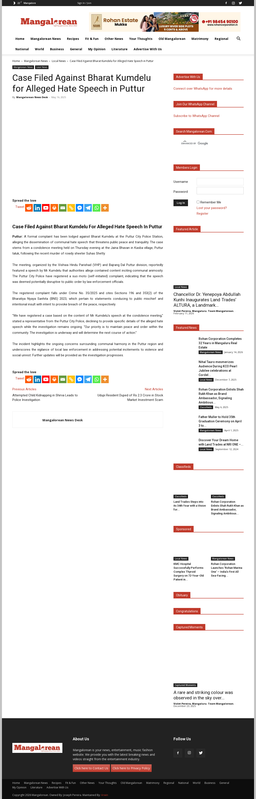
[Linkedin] (37, 208)
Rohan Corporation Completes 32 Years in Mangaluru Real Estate (220, 343)
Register (202, 214)
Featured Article (187, 229)
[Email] (62, 208)
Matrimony (200, 39)
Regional (221, 39)
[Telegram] (88, 208)
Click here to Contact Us (91, 768)
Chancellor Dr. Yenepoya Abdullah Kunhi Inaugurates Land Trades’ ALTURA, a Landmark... (206, 300)
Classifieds (206, 407)
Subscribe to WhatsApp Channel (196, 116)
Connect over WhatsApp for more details (202, 89)
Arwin (104, 795)
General (76, 49)
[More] (105, 208)
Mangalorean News (46, 39)
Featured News (186, 327)
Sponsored (183, 529)
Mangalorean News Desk (32, 97)
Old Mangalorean (172, 39)
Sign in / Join (84, 3)
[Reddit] (29, 208)
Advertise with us (188, 77)
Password (180, 192)
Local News (59, 61)
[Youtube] (46, 208)
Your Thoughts (140, 39)
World (39, 49)
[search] (204, 143)
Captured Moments (189, 627)
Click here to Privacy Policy (131, 768)
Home (19, 39)
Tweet (19, 207)
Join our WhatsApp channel (195, 104)
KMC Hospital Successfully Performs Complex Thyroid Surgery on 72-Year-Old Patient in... (188, 571)
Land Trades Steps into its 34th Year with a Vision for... (189, 505)
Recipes (73, 39)
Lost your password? (212, 208)
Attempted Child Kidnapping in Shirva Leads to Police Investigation (45, 397)
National (22, 49)
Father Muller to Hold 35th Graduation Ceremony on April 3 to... (220, 421)
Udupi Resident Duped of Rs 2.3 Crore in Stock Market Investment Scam (130, 397)
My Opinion (96, 49)
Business (57, 49)
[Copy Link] (71, 208)
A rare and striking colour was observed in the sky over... (203, 695)
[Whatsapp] (96, 208)
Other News (114, 39)
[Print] (54, 208)
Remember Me (210, 202)
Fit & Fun (92, 39)
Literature (120, 49)
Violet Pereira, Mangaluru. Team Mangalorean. (203, 311)
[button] (238, 39)
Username (180, 182)
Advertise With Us (148, 49)
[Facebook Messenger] (79, 208)
